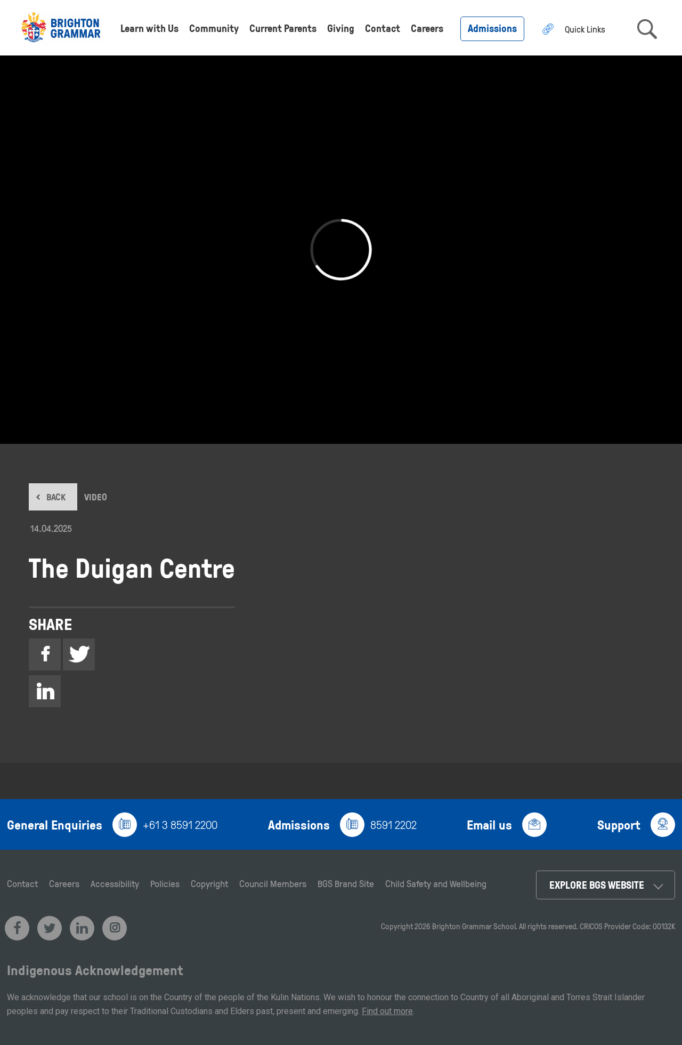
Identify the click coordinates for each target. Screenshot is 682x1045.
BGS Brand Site (346, 883)
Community (214, 28)
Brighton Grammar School (473, 926)
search (647, 29)
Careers (427, 28)
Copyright (209, 883)
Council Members (272, 883)
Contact (382, 28)
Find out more (387, 1011)
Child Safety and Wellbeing (435, 883)
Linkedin (45, 692)
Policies (165, 883)
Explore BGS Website (596, 885)
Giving (340, 28)
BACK (56, 497)
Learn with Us (149, 28)
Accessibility (115, 883)
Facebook (45, 656)
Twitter (79, 656)
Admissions (492, 28)
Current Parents (282, 28)
